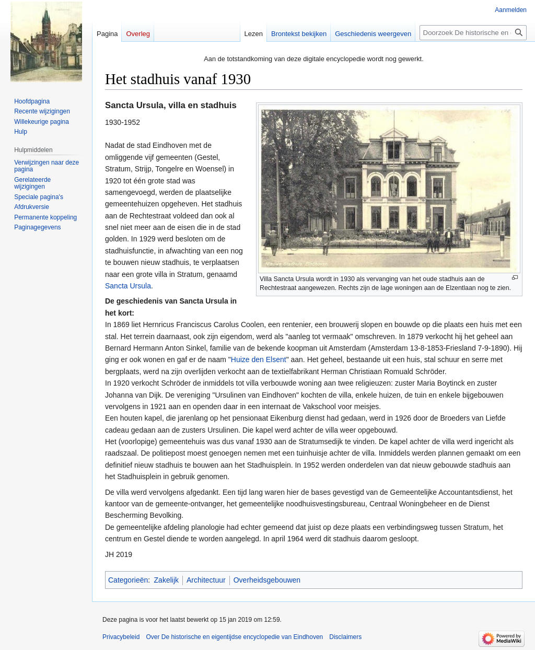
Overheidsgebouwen (267, 580)
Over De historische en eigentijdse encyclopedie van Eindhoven (234, 637)
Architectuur (206, 580)
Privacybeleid (120, 637)
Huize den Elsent (258, 359)
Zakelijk (166, 580)
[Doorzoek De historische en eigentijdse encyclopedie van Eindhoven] (473, 32)
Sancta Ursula (128, 286)
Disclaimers (345, 637)
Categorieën (128, 580)
